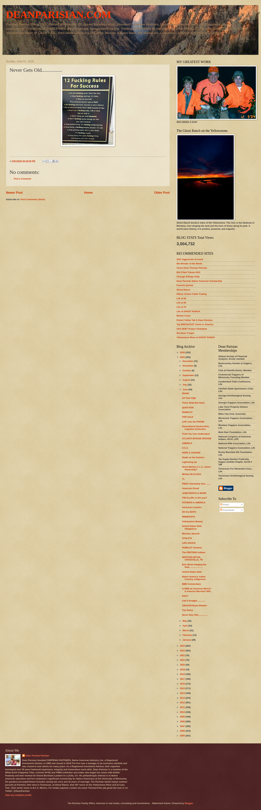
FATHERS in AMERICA (193, 502)
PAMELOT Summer (192, 547)
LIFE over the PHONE (193, 421)
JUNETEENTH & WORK (194, 493)
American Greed (190, 488)
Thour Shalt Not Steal (193, 402)
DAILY (185, 596)
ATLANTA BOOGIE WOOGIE (196, 438)
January (187, 640)
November (188, 365)
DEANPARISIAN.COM (58, 14)
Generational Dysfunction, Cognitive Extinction (195, 427)
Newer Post (14, 192)
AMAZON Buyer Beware (194, 605)
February (188, 635)
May (185, 621)
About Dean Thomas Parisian (192, 268)
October (187, 370)
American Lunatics (192, 507)
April (185, 625)
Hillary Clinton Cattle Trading (192, 294)
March (186, 630)
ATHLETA (187, 538)
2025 (182, 357)
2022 (182, 655)
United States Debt (191, 572)
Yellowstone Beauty (192, 521)
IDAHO (185, 393)
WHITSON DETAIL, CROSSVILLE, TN (192, 558)
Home (88, 192)
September (188, 375)
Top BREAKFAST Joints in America (195, 324)
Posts (224, 504)
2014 (182, 693)
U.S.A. (185, 448)
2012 (182, 702)
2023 (182, 650)
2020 (182, 664)
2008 (182, 721)
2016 (182, 683)
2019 (182, 669)
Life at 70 (181, 307)
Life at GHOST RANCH (188, 311)
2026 (182, 352)
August (187, 380)
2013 (182, 698)
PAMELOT (187, 412)
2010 (182, 712)
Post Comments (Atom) (33, 199)
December (188, 361)
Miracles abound (190, 533)
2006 (182, 731)
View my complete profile (18, 795)
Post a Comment (22, 178)
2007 (182, 726)
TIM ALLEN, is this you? (194, 497)
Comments (227, 510)
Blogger (189, 803)
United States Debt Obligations (191, 527)
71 (183, 479)
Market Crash (184, 315)
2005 (182, 735)
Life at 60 (181, 298)
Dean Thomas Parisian (37, 755)
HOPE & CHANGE (191, 452)
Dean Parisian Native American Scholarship (199, 281)
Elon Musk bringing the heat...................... (194, 565)
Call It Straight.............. (193, 600)
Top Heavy (187, 610)
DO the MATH (189, 512)
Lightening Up (189, 462)
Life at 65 (181, 302)
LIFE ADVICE (189, 543)
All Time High (189, 398)
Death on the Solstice (193, 457)
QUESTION (187, 407)
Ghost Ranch (183, 289)
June (185, 389)
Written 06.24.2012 (191, 474)
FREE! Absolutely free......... (196, 483)
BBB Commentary (191, 584)
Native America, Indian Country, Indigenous (194, 577)
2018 (182, 674)
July (185, 384)
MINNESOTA (188, 516)
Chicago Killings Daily (188, 276)
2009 (182, 716)
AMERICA (187, 443)
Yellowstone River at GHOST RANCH (196, 337)
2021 (182, 660)
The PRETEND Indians (193, 552)
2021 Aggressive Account (190, 259)
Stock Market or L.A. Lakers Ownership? (196, 468)
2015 (182, 688)
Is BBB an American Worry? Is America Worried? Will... (197, 589)
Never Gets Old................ (195, 615)
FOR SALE (187, 417)
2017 (182, 679)
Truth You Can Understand (196, 434)
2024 (182, 646)
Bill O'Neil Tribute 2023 (188, 272)
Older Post (162, 192)
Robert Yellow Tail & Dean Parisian (195, 320)
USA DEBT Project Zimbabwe (192, 329)
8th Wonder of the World (189, 263)
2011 (182, 707)
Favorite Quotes (185, 285)
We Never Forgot (185, 333)
